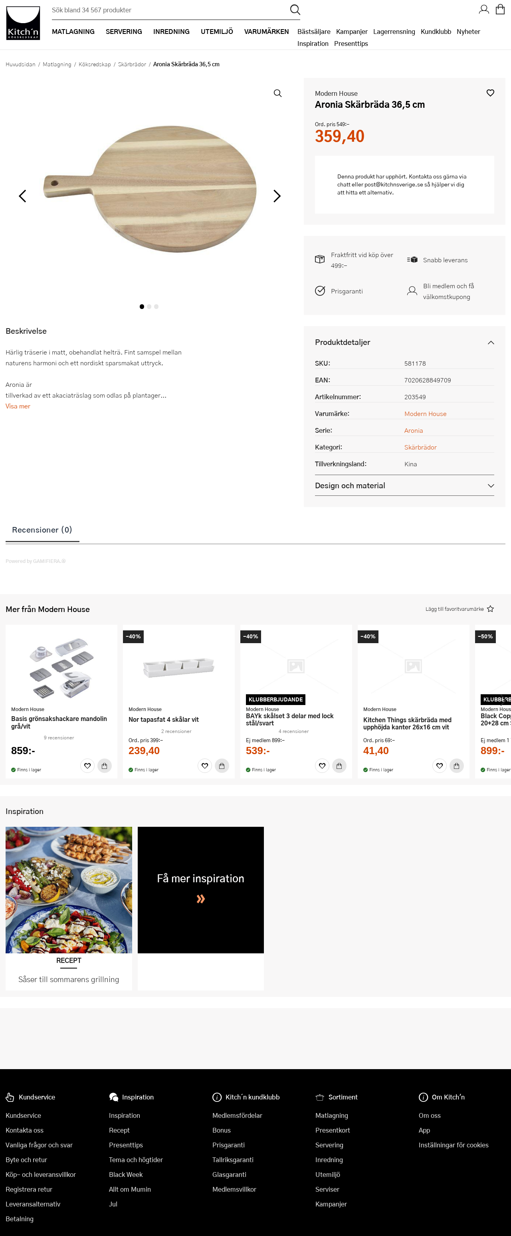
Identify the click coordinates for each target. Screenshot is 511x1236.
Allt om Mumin (130, 1189)
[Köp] (104, 766)
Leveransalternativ (33, 1203)
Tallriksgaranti (233, 1159)
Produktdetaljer (342, 342)
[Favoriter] (87, 766)
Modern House (336, 93)
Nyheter (468, 31)
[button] (490, 93)
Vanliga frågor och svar (39, 1144)
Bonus (221, 1130)
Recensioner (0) (42, 529)
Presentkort (332, 1130)
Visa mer (18, 405)
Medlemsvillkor (234, 1189)
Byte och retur (26, 1159)
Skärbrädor (132, 64)
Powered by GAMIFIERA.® (36, 561)
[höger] (276, 196)
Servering (329, 1144)
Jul (113, 1203)
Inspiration (313, 43)
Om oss (430, 1115)
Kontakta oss (25, 1130)
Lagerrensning (394, 31)
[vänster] (22, 196)
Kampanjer (352, 31)
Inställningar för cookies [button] (454, 1144)
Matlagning (57, 64)
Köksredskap (95, 64)
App (424, 1130)
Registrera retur (29, 1189)
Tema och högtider (136, 1159)
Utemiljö (327, 1174)
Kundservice (23, 1115)
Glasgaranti (229, 1174)
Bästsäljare (314, 31)
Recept (119, 1130)
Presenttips (351, 43)
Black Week (126, 1174)
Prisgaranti (347, 290)
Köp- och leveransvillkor (41, 1174)
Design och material (350, 485)
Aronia (413, 430)
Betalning (20, 1218)
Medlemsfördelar (237, 1115)
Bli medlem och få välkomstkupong (448, 291)
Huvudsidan (21, 64)
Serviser (327, 1189)
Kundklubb (436, 31)
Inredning (329, 1159)
